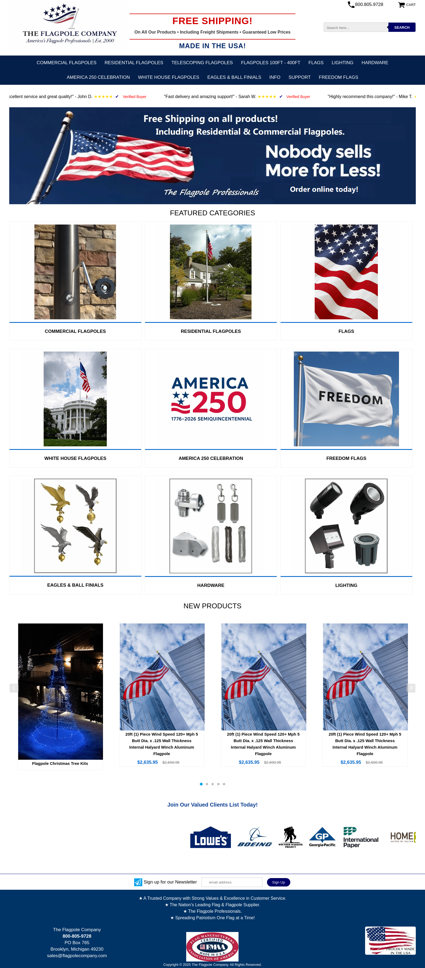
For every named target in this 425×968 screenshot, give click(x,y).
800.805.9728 (369, 4)
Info (275, 77)
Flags (316, 62)
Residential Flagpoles (134, 62)
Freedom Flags (338, 77)
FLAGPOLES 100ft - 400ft (270, 62)
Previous (14, 688)
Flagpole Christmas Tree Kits (60, 763)
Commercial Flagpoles (66, 62)
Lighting (342, 62)
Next (411, 688)
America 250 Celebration (98, 77)
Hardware (375, 62)
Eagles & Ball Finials (234, 77)
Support (299, 77)
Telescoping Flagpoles (202, 62)
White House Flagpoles (168, 77)
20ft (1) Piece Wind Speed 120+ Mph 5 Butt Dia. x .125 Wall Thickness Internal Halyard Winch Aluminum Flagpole (161, 744)
